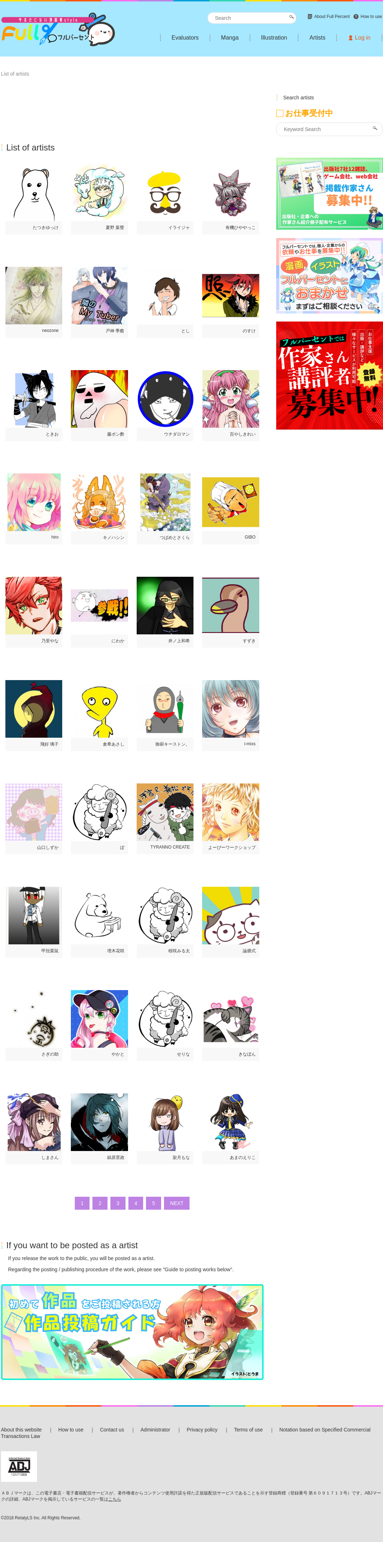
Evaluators (185, 38)
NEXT (176, 1203)
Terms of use (248, 1430)
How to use (70, 1430)
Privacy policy (202, 1430)
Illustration (274, 38)
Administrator (155, 1430)
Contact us (112, 1430)
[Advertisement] (132, 100)
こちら (114, 1499)
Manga (230, 38)
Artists (317, 38)
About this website (21, 1430)
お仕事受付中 (309, 113)
